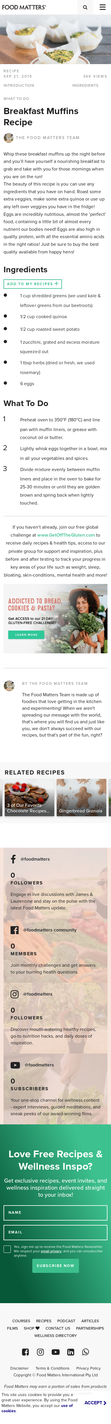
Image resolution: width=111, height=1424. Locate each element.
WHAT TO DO (16, 98)
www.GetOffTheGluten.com (66, 535)
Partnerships (90, 1328)
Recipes (43, 1321)
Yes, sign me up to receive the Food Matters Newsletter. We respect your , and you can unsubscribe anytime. (58, 1251)
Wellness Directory (55, 1335)
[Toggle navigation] (102, 7)
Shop (32, 1328)
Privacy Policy (88, 1368)
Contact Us (58, 1328)
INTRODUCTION (19, 85)
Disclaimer (19, 1368)
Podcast (66, 1321)
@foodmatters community (50, 930)
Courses (21, 1321)
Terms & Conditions (52, 1368)
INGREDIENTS (85, 85)
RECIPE (11, 71)
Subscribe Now (56, 1265)
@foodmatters (35, 859)
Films (12, 1328)
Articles (90, 1321)
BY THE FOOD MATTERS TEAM (55, 683)
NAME (15, 1212)
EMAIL (16, 1232)
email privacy (51, 1251)
